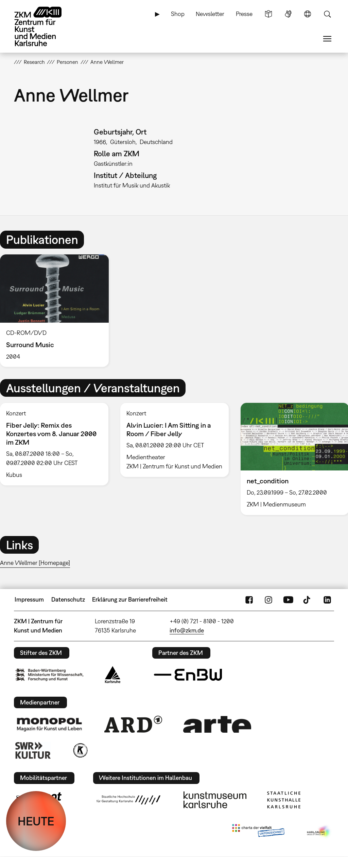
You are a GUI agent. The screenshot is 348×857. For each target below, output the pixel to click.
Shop (178, 13)
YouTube (288, 599)
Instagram (268, 599)
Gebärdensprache (288, 14)
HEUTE (36, 821)
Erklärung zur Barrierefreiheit (130, 599)
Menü (327, 39)
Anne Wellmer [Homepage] (35, 562)
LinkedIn (327, 599)
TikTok (307, 599)
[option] (57, 310)
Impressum (29, 599)
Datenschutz (68, 599)
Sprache (307, 14)
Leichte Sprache (268, 14)
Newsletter (210, 13)
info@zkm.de (187, 630)
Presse (244, 13)
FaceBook (249, 599)
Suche (327, 14)
